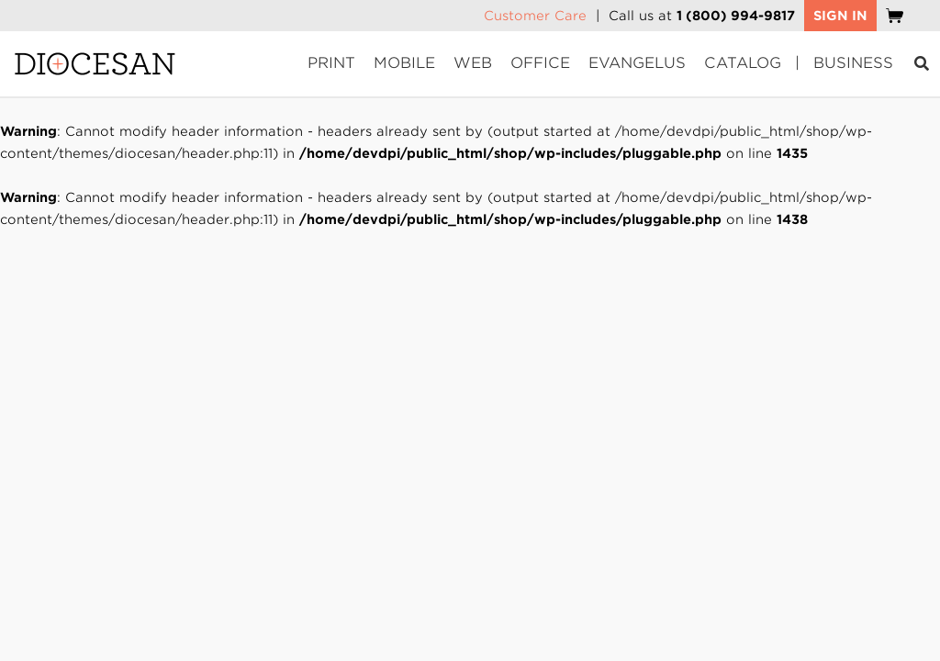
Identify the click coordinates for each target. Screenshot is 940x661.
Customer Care (535, 15)
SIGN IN (840, 15)
